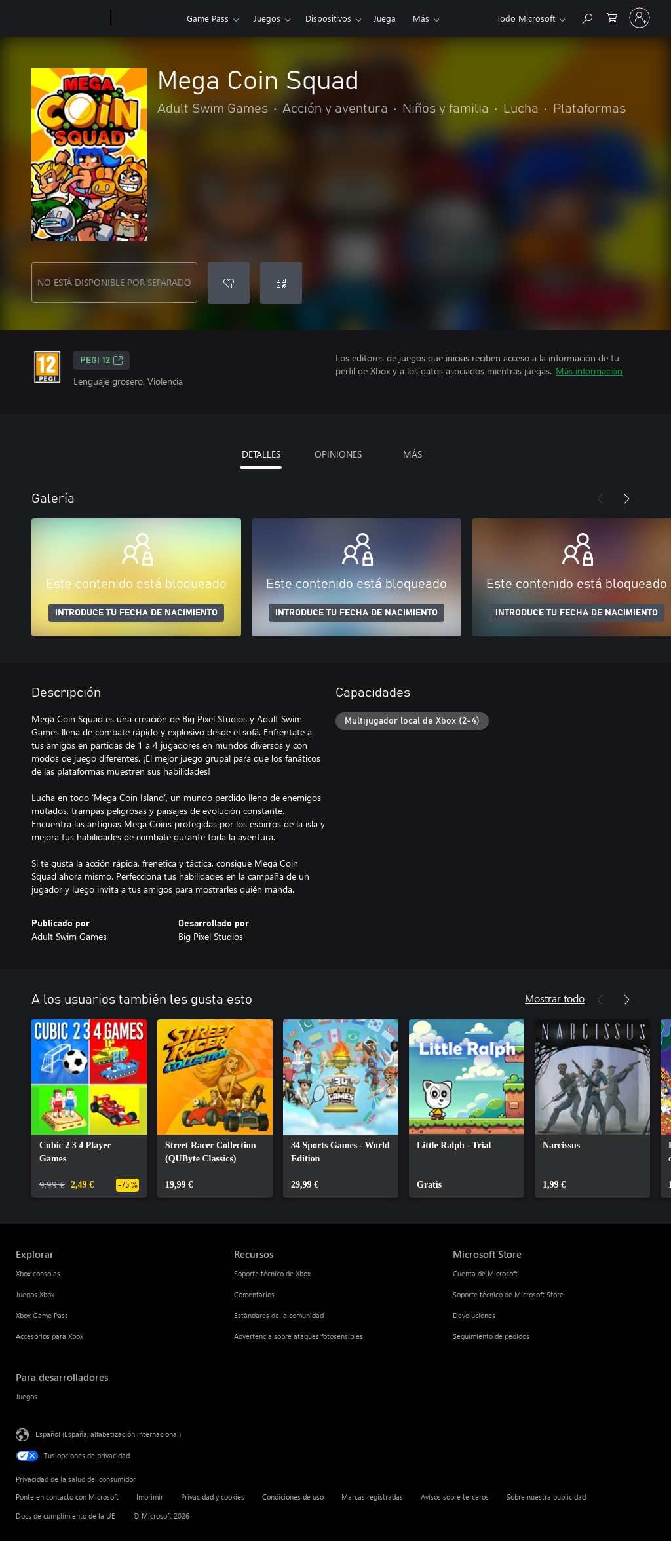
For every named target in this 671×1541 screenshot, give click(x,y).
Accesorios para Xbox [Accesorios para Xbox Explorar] (49, 1336)
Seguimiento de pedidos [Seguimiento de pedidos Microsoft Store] (491, 1336)
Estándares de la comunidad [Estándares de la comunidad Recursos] (279, 1315)
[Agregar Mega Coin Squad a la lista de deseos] (229, 283)
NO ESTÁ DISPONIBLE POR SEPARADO (114, 282)
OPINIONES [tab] (338, 454)
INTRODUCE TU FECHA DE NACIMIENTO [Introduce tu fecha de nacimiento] (136, 612)
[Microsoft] (60, 18)
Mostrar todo (555, 998)
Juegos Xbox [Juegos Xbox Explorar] (35, 1294)
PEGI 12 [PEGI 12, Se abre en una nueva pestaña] (101, 360)
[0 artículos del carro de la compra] (612, 16)
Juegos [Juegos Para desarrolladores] (26, 1396)
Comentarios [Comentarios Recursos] (254, 1294)
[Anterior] (600, 499)
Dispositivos (328, 18)
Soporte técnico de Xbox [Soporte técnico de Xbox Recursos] (272, 1273)
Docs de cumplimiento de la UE (65, 1516)
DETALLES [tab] (261, 454)
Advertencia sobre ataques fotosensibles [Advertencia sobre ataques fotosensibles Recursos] (298, 1336)
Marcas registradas (372, 1496)
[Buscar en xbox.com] (586, 16)
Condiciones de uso (293, 1496)
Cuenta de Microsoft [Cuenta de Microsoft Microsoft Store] (485, 1273)
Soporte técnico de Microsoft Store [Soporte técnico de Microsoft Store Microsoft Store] (508, 1294)
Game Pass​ (208, 18)
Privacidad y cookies (212, 1496)
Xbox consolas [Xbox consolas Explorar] (38, 1273)
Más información (589, 370)
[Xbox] (147, 18)
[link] (89, 1108)
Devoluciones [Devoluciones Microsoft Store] (474, 1315)
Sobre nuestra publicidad (546, 1496)
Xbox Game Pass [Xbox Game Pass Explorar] (42, 1315)
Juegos (267, 18)
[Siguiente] (626, 499)
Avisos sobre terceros (455, 1496)
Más (421, 18)
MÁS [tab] (412, 454)
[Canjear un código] (281, 283)
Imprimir (149, 1496)
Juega (385, 18)
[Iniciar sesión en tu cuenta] (639, 17)
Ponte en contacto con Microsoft (67, 1496)
